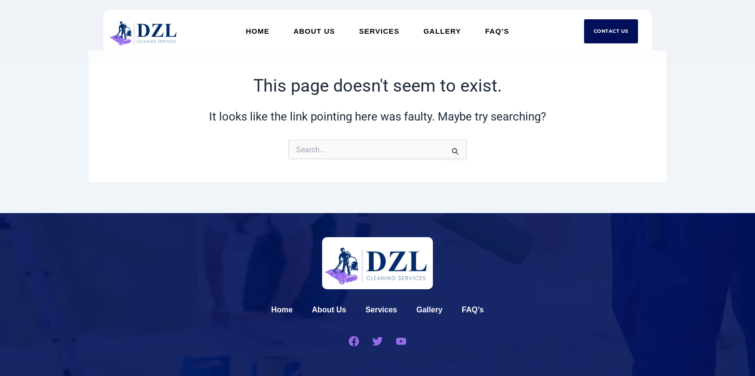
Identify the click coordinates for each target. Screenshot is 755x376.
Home (257, 31)
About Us (314, 31)
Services (379, 31)
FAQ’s (497, 31)
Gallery (442, 31)
